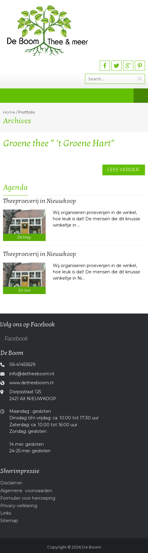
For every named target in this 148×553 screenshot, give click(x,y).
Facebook (16, 338)
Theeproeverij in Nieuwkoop (39, 201)
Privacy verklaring (18, 505)
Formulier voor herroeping (27, 498)
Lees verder (123, 169)
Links (5, 513)
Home (9, 112)
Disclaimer (11, 483)
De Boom (91, 547)
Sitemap (9, 520)
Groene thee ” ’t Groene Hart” (59, 143)
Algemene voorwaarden (26, 490)
